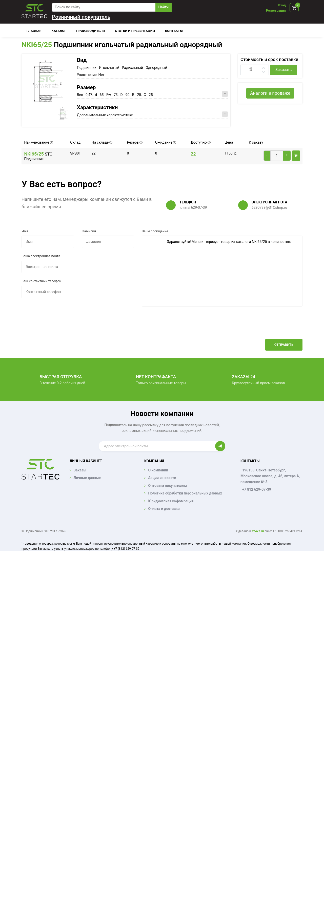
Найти (163, 7)
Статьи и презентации (135, 31)
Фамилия (89, 231)
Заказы (79, 470)
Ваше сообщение (155, 231)
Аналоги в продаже (270, 93)
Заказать (283, 69)
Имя (25, 231)
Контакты (174, 31)
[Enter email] (157, 446)
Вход (282, 5)
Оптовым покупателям (167, 486)
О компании (158, 470)
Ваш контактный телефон (41, 281)
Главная (34, 31)
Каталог (59, 31)
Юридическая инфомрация (170, 501)
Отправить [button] (283, 345)
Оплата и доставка (163, 509)
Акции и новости (162, 478)
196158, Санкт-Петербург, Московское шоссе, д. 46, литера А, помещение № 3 (270, 476)
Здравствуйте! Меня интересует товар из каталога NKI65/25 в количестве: (222, 271)
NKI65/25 (37, 45)
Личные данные (86, 478)
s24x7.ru (258, 531)
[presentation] (264, 326)
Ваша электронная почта (41, 256)
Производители (90, 31)
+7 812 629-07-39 (256, 489)
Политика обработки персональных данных (185, 493)
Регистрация (276, 10)
